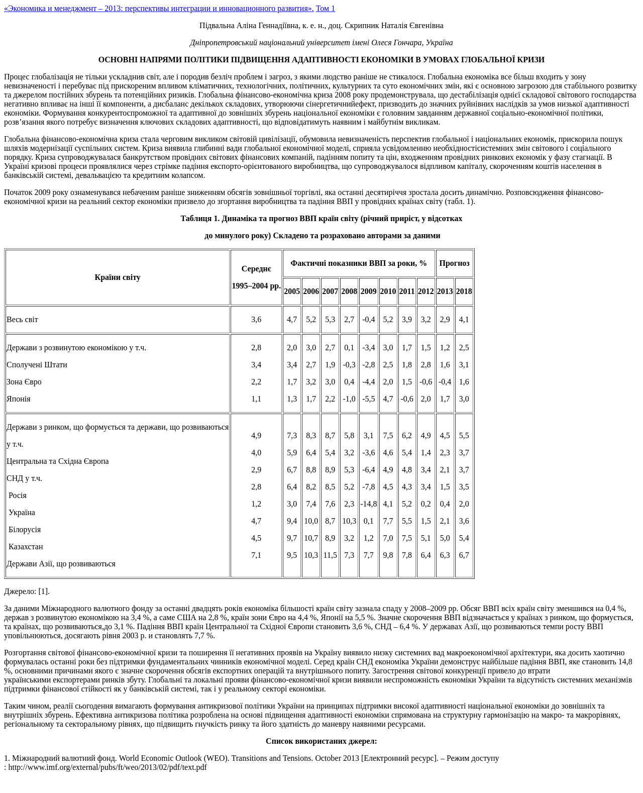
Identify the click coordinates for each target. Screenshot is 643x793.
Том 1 (325, 8)
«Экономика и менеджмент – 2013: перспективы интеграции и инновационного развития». (159, 8)
